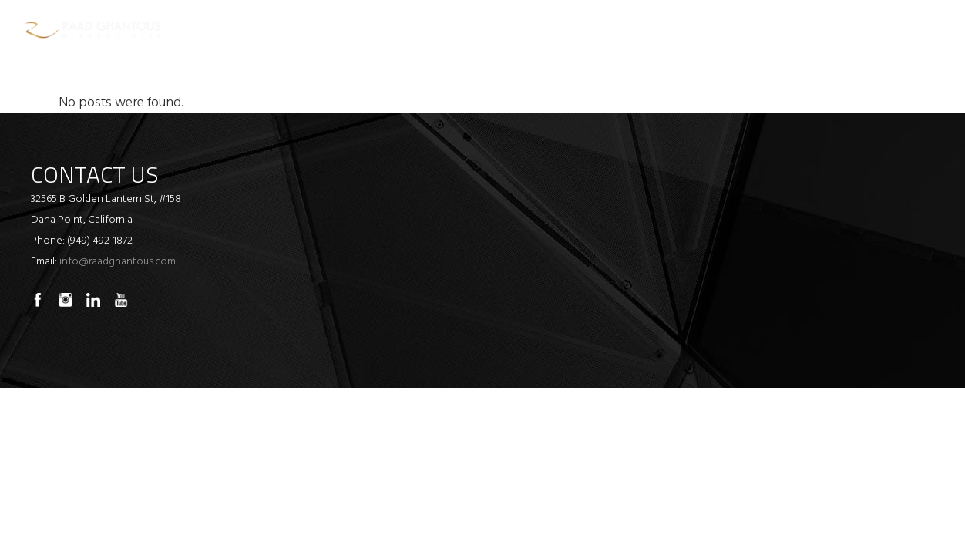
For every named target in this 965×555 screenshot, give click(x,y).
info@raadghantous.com (117, 262)
